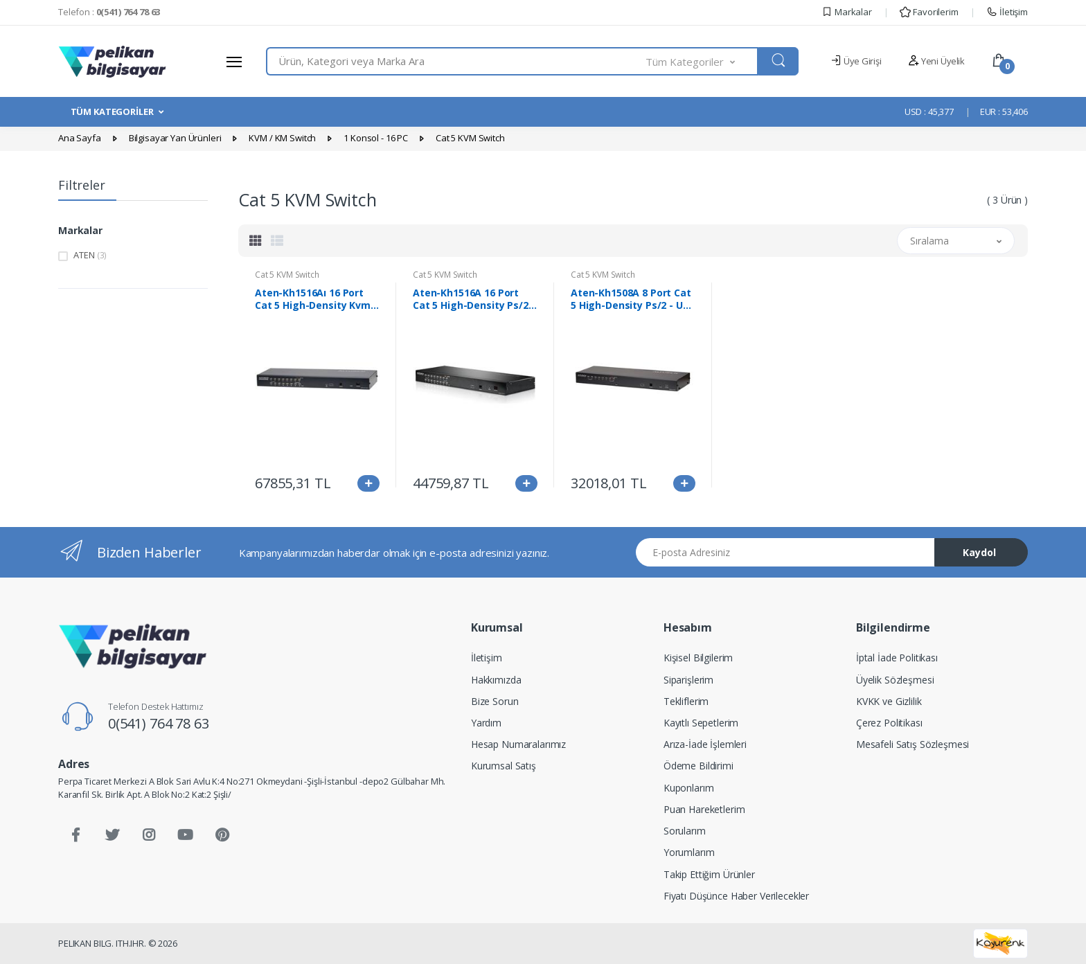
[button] (702, 61)
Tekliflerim (686, 701)
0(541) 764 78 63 (158, 723)
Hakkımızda (496, 679)
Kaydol (979, 552)
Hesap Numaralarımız (518, 744)
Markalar (846, 12)
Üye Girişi (855, 61)
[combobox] (456, 61)
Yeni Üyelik (936, 61)
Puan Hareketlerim (704, 809)
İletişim (1007, 12)
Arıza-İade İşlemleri (705, 744)
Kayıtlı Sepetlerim (701, 722)
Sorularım (685, 830)
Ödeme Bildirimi (698, 765)
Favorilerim (929, 12)
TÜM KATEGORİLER (112, 111)
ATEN (90, 255)
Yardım (486, 722)
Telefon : (109, 12)
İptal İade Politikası (897, 657)
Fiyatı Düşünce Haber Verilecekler (736, 895)
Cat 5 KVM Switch (287, 274)
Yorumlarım (689, 852)
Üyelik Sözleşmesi (895, 679)
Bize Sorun (495, 701)
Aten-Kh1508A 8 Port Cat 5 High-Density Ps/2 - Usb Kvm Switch (632, 299)
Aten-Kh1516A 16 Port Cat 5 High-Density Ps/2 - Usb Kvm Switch (474, 299)
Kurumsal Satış (503, 765)
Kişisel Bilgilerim (698, 657)
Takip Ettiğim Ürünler (709, 874)
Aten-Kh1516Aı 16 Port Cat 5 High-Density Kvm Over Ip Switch (313, 299)
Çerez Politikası (889, 722)
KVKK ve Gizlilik (889, 701)
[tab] (255, 240)
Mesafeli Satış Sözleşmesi (912, 744)
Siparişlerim (688, 679)
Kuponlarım (689, 787)
